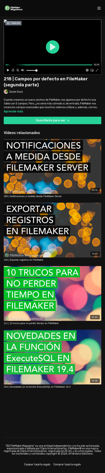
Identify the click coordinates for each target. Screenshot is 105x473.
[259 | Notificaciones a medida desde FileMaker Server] (52, 196)
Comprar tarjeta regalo (67, 464)
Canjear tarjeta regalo (37, 464)
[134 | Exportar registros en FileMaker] (52, 260)
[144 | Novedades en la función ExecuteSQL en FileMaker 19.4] (52, 387)
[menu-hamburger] (99, 8)
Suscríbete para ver (53, 120)
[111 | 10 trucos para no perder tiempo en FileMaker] (52, 323)
